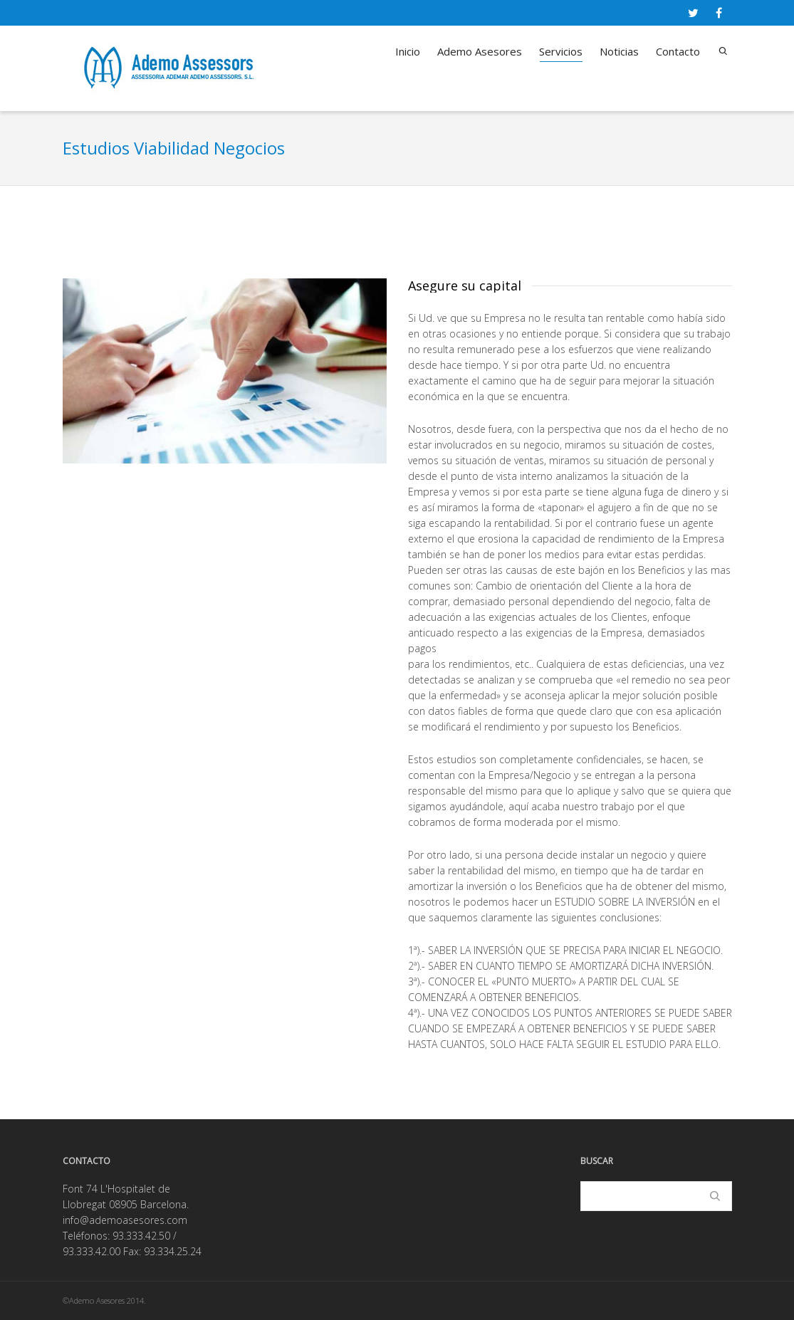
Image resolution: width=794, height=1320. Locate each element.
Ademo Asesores (479, 51)
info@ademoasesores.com (125, 1220)
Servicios (561, 53)
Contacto (678, 51)
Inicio (407, 51)
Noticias (619, 51)
